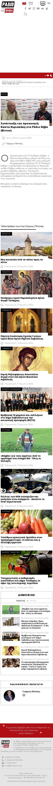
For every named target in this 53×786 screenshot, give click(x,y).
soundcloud (42, 8)
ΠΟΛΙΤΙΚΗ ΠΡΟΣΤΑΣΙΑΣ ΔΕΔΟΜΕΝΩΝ (22, 776)
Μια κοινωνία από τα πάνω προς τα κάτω (22, 261)
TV (48, 3)
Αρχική (5, 81)
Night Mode (49, 75)
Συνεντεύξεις (17, 81)
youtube (38, 8)
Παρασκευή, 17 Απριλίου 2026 (19, 267)
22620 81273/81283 (15, 760)
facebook (25, 8)
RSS (44, 776)
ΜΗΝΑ (33, 600)
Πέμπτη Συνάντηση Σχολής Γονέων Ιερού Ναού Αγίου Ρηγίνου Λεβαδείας (22, 337)
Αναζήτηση (25, 14)
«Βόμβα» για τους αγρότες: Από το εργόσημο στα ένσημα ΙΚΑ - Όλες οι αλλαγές (21, 458)
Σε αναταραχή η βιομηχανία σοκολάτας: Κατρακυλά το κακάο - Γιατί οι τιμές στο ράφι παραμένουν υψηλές (35, 665)
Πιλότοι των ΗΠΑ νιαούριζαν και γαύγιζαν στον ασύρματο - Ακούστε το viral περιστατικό (23, 499)
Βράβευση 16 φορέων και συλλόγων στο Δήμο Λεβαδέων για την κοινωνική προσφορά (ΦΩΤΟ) (22, 418)
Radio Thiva (8, 7)
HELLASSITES (39, 781)
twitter (30, 8)
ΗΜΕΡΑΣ (20, 600)
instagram (34, 8)
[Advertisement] (26, 44)
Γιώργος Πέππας (31, 691)
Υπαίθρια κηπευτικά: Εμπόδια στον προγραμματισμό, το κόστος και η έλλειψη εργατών (21, 540)
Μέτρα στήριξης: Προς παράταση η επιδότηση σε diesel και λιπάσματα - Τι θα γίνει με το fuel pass (34, 624)
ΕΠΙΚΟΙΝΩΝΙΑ (14, 778)
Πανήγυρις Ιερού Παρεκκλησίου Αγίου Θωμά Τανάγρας (22, 299)
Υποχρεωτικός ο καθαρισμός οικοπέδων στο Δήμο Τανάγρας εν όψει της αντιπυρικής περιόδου (20, 581)
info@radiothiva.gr (13, 766)
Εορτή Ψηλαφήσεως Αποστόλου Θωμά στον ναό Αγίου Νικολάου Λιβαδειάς (19, 377)
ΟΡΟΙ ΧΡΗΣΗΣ (25, 773)
